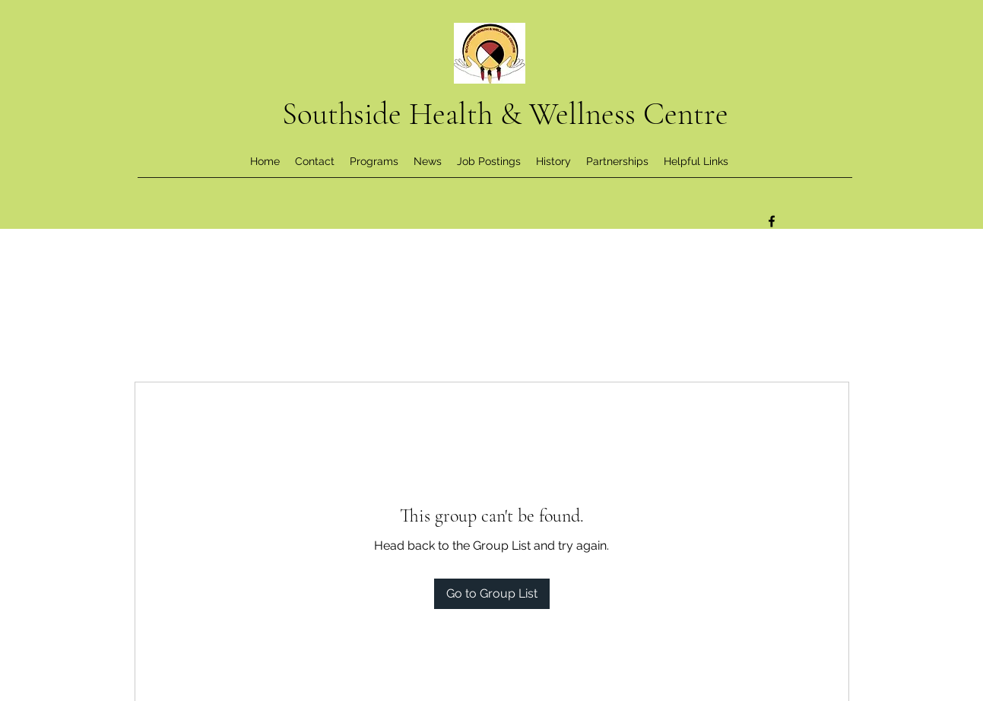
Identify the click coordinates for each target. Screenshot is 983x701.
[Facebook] (771, 221)
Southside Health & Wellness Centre (505, 114)
